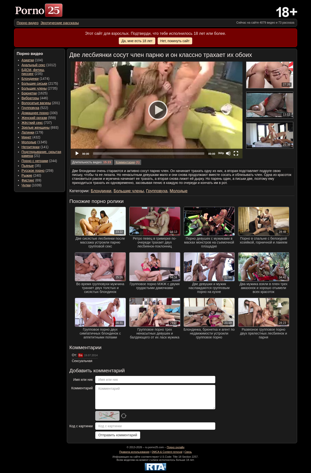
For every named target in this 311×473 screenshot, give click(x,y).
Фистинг (28, 180)
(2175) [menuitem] (40, 83)
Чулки (26, 185)
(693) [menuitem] (40, 127)
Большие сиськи (34, 83)
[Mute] (228, 153)
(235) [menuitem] (33, 72)
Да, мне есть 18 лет (137, 41)
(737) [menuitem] (37, 123)
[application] (156, 110)
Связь (188, 451)
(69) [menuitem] (31, 180)
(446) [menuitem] (35, 98)
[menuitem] (28, 23)
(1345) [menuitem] (34, 142)
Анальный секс (33, 65)
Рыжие (27, 175)
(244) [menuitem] (39, 161)
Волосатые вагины (36, 103)
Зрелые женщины (36, 127)
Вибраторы (30, 98)
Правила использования (134, 451)
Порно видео (28, 23)
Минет (27, 137)
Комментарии (125, 162)
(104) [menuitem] (32, 60)
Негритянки (31, 147)
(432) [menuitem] (31, 137)
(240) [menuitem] (31, 175)
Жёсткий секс (32, 123)
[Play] (156, 110)
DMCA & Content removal (167, 451)
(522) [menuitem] (35, 108)
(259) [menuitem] (37, 171)
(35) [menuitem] (31, 166)
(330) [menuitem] (40, 113)
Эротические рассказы (60, 23)
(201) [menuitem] (41, 103)
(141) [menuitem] (35, 147)
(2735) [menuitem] (40, 88)
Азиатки (28, 60)
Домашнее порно (35, 113)
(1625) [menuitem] (35, 93)
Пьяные (28, 166)
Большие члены (34, 88)
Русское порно (33, 171)
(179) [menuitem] (32, 132)
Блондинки (30, 79)
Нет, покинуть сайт (175, 41)
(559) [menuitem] (39, 118)
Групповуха (30, 108)
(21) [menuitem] (41, 154)
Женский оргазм (34, 118)
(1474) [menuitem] (36, 79)
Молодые (29, 142)
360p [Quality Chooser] (221, 153)
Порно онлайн (175, 447)
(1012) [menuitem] (39, 65)
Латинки (28, 132)
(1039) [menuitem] (32, 185)
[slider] (149, 153)
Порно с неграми (35, 161)
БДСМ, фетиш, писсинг (33, 72)
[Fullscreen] (236, 153)
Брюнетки (29, 93)
